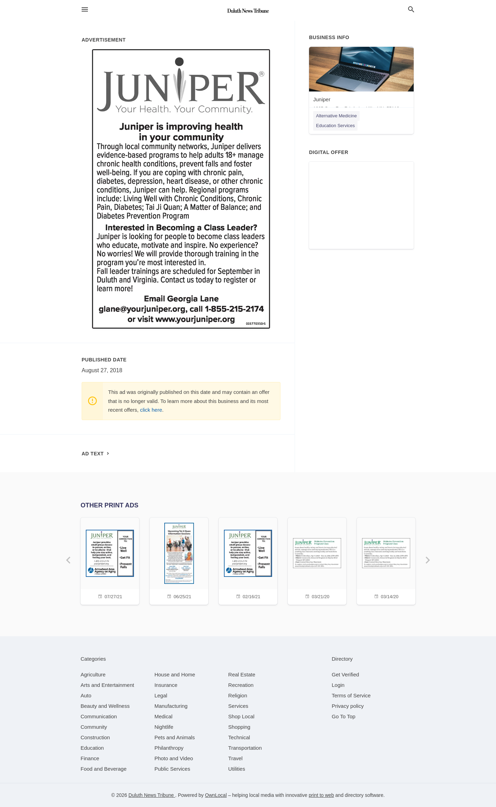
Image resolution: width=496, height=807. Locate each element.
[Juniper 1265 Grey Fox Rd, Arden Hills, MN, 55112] (361, 80)
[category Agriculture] (93, 674)
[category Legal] (161, 695)
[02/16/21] (248, 560)
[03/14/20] (386, 560)
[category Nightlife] (164, 727)
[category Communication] (99, 716)
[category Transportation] (245, 748)
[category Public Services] (172, 769)
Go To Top (343, 716)
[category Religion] (237, 695)
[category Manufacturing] (171, 706)
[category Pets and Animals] (175, 737)
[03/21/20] (317, 560)
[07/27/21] (110, 560)
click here (151, 410)
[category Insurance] (166, 685)
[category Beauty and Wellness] (105, 706)
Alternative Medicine (336, 115)
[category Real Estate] (241, 674)
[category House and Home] (175, 674)
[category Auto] (86, 695)
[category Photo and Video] (174, 758)
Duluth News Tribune (151, 795)
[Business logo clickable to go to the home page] (248, 10)
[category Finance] (90, 758)
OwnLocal (216, 795)
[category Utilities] (236, 769)
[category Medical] (164, 716)
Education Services (335, 125)
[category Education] (92, 748)
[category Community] (94, 727)
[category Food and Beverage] (104, 769)
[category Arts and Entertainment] (107, 685)
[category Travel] (235, 758)
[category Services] (238, 706)
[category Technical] (239, 737)
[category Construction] (95, 737)
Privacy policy (348, 706)
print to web (321, 795)
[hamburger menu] (85, 9)
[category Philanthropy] (169, 748)
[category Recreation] (241, 685)
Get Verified (345, 674)
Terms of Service (351, 695)
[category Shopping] (239, 727)
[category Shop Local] (241, 716)
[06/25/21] (179, 560)
